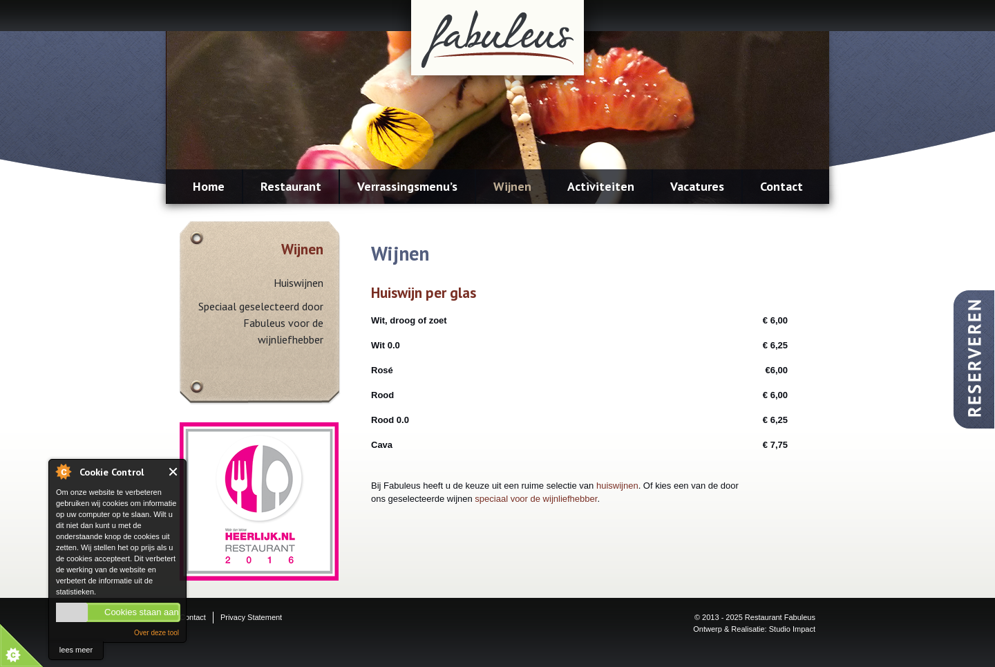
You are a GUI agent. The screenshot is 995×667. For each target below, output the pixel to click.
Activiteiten (600, 186)
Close (173, 471)
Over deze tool (156, 633)
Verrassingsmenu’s (407, 186)
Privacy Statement (251, 617)
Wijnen (512, 186)
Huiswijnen (298, 283)
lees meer (76, 650)
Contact (781, 186)
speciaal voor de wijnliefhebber (536, 499)
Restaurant (290, 186)
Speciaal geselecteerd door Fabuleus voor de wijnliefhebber (260, 322)
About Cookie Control (63, 471)
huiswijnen (617, 485)
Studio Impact (792, 629)
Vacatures (697, 186)
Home (209, 186)
